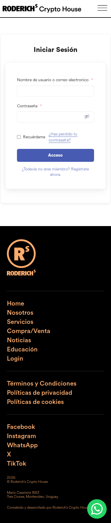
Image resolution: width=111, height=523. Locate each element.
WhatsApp (22, 445)
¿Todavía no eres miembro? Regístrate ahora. (55, 171)
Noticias (19, 340)
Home (15, 303)
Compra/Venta (28, 331)
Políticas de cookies (35, 402)
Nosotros (20, 313)
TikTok (16, 463)
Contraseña (29, 106)
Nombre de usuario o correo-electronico (55, 80)
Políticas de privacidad (39, 393)
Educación (22, 349)
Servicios (20, 322)
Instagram (21, 436)
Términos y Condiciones (41, 383)
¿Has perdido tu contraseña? (63, 137)
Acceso (55, 155)
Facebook (21, 427)
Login (15, 358)
